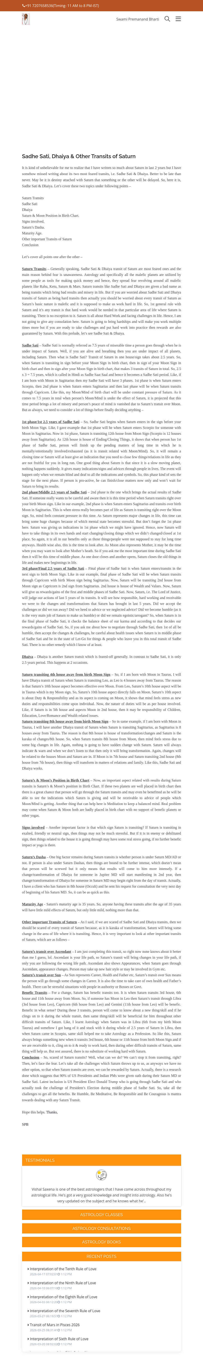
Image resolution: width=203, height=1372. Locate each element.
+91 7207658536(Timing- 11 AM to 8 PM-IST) (60, 5)
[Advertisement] (101, 101)
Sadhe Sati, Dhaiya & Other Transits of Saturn (79, 156)
